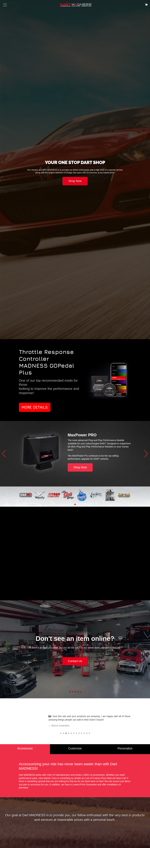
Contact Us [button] (75, 661)
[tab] (25, 749)
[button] (4, 453)
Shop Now (75, 181)
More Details (35, 407)
